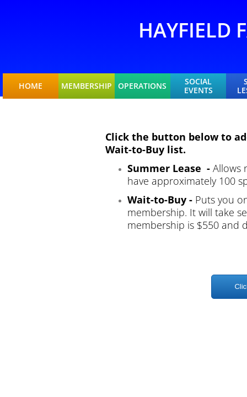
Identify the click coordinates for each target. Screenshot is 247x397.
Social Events (198, 86)
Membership (86, 86)
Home (30, 86)
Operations (142, 86)
